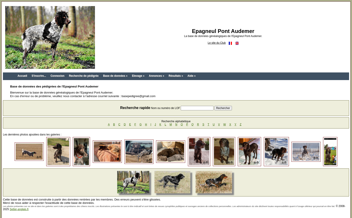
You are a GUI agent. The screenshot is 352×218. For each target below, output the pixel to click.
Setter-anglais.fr (19, 209)
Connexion (57, 75)
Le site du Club (217, 42)
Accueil (22, 75)
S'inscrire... (39, 75)
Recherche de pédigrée (84, 75)
